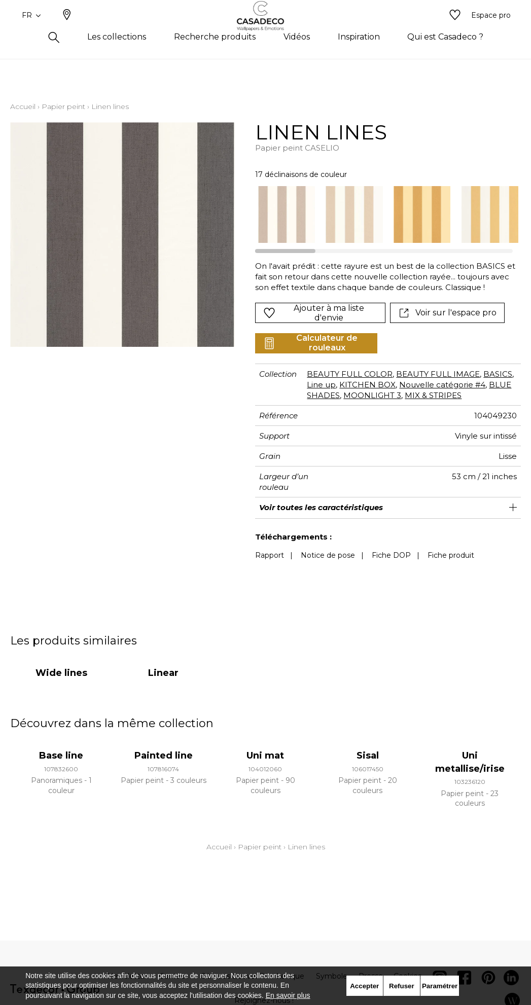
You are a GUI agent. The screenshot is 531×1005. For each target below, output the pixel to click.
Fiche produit (451, 555)
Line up (321, 384)
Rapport (269, 555)
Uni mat (265, 755)
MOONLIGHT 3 (372, 395)
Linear (163, 672)
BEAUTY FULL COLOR (350, 374)
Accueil (23, 106)
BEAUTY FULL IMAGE (438, 374)
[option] (286, 214)
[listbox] (382, 214)
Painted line (163, 755)
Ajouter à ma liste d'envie (313, 312)
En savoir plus (288, 995)
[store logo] (265, 32)
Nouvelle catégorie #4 (442, 384)
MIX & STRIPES (433, 395)
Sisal (368, 755)
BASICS (497, 374)
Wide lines (61, 672)
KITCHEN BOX (367, 384)
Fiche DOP (391, 555)
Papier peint (63, 106)
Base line (61, 755)
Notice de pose (328, 555)
